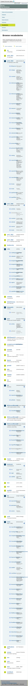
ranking (13, 155)
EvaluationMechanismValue (13, 546)
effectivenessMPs (13, 83)
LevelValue (13, 573)
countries (13, 76)
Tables (3, 17)
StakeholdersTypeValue (13, 627)
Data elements (5, 19)
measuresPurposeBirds (13, 122)
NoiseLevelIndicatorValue (13, 594)
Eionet (7, 9)
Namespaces (5, 30)
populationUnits (13, 136)
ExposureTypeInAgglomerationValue (13, 551)
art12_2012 (10, 55)
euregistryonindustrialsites (11, 344)
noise (8, 521)
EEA (8, 1)
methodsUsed (13, 133)
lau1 (8, 482)
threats (12, 184)
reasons (13, 226)
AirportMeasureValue (13, 527)
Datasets (4, 14)
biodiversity (10, 245)
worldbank (10, 672)
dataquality (10, 307)
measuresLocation (13, 117)
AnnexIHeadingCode (13, 410)
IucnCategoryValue (13, 276)
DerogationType (13, 435)
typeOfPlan (13, 197)
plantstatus (13, 505)
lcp (8, 495)
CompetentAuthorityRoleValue (13, 535)
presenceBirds (13, 143)
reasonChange (13, 160)
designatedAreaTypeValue (13, 260)
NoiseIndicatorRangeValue (13, 584)
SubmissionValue (13, 640)
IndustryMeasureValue (13, 562)
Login (17, 3)
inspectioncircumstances (13, 395)
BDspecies (13, 66)
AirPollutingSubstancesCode (13, 430)
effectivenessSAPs (13, 93)
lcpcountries (13, 501)
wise (8, 666)
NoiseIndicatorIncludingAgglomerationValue (13, 577)
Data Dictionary (12, 9)
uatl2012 (13, 476)
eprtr (8, 318)
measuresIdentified (13, 113)
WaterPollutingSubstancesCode (13, 452)
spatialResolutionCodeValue (13, 291)
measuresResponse (13, 128)
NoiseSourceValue (13, 603)
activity (12, 324)
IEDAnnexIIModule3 (11, 417)
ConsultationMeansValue (13, 541)
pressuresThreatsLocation (13, 148)
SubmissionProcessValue (13, 635)
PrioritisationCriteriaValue (13, 608)
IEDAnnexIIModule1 (11, 405)
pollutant (13, 400)
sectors (13, 511)
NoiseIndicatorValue (13, 589)
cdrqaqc (13, 70)
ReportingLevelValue (13, 617)
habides (9, 374)
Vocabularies (5, 25)
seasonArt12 (13, 171)
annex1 (12, 390)
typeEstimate (13, 192)
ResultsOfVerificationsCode (13, 440)
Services (4, 27)
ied (8, 385)
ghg (8, 369)
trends (12, 188)
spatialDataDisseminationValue (13, 286)
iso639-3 (13, 567)
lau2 (8, 486)
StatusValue (13, 631)
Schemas (4, 22)
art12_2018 (10, 61)
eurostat (9, 349)
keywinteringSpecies (13, 103)
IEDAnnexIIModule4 (11, 424)
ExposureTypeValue (13, 557)
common (9, 296)
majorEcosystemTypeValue (13, 278)
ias (8, 380)
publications (10, 647)
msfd (8, 516)
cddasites (13, 256)
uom (8, 661)
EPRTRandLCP (11, 337)
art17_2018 (10, 240)
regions (13, 282)
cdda (8, 249)
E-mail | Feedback (6, 681)
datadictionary (11, 302)
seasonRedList (13, 177)
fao (8, 355)
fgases (9, 360)
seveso (9, 652)
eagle (12, 473)
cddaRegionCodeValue (13, 252)
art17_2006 (10, 203)
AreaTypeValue (13, 531)
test (8, 657)
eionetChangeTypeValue (13, 272)
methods (13, 222)
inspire (9, 459)
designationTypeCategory (13, 264)
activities (13, 209)
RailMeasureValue (13, 612)
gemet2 (9, 365)
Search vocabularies (8, 46)
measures (13, 108)
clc (12, 469)
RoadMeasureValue (13, 622)
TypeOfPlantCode (13, 444)
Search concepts (19, 46)
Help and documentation (7, 12)
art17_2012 (10, 234)
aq (8, 50)
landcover (10, 464)
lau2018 (9, 490)
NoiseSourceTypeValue (13, 598)
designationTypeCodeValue (13, 268)
